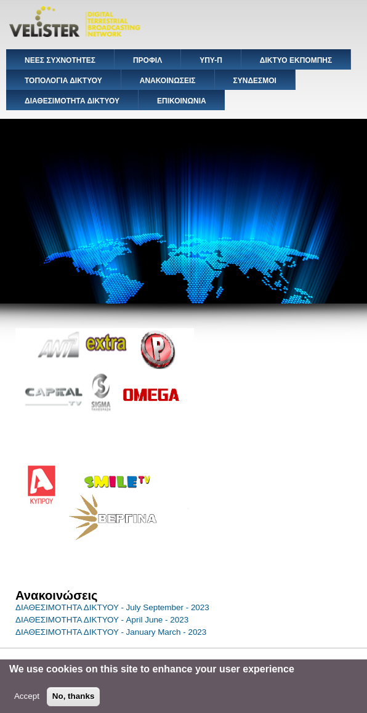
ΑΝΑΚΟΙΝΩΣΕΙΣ (168, 80)
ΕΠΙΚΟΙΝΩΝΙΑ (181, 101)
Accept (26, 700)
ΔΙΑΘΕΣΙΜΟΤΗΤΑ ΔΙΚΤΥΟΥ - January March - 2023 (110, 632)
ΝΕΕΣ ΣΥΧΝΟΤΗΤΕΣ (60, 60)
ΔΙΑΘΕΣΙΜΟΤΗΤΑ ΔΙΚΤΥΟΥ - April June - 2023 (101, 619)
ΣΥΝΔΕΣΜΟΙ (254, 80)
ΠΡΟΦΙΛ (147, 60)
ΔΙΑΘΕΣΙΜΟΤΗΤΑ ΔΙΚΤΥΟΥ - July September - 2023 (112, 607)
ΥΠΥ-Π (211, 60)
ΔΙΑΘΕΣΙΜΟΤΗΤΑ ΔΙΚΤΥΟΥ (72, 101)
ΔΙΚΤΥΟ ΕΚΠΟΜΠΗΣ (296, 60)
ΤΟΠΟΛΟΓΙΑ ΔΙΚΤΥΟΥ (63, 80)
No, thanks (73, 700)
